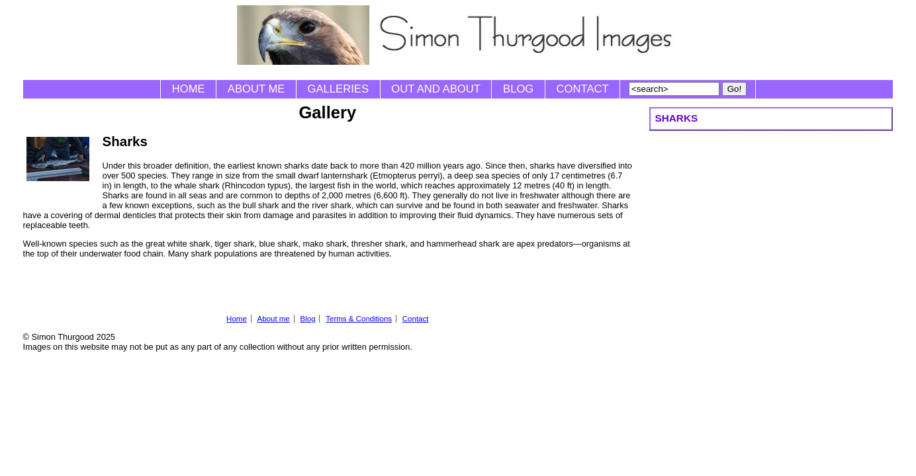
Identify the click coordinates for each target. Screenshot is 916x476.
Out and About (436, 89)
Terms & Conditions (359, 319)
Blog (518, 89)
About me (256, 89)
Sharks (676, 118)
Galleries (338, 89)
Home (188, 89)
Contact (583, 89)
